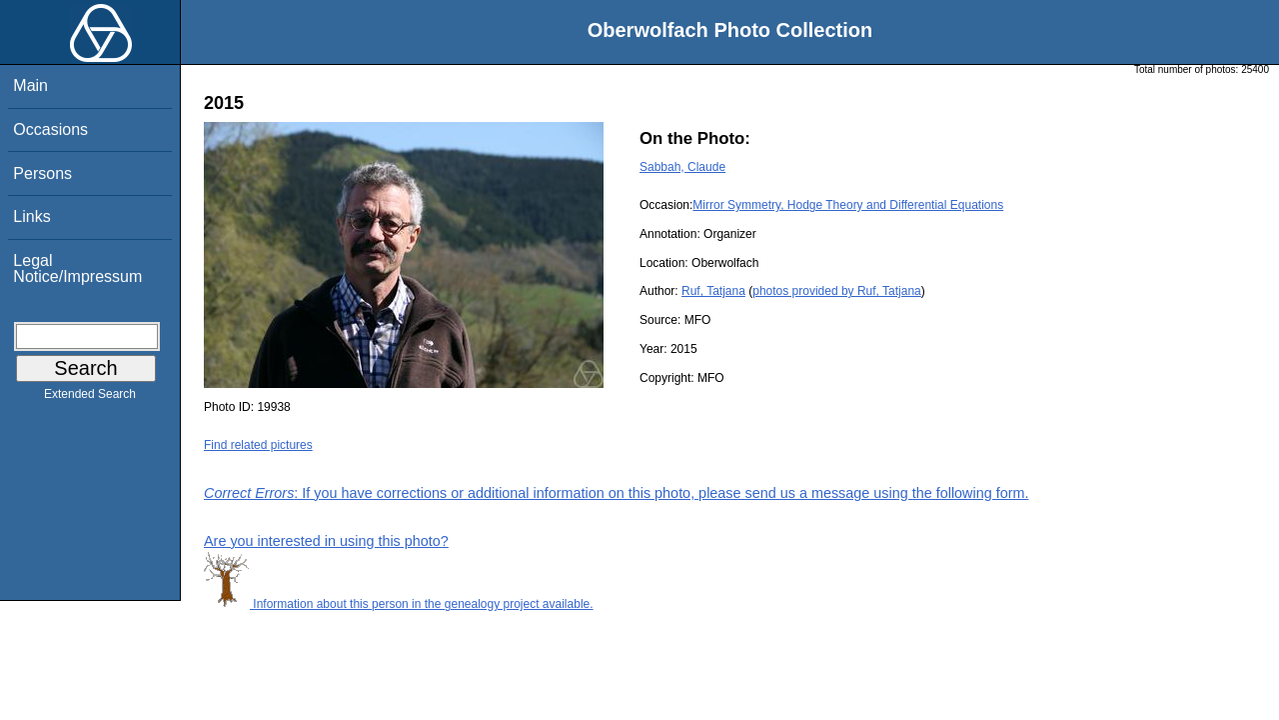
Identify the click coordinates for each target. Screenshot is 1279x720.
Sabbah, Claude (682, 167)
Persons (42, 173)
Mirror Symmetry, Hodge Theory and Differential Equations (847, 205)
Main (30, 85)
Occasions (50, 129)
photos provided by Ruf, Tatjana (836, 291)
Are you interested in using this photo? (326, 541)
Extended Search (90, 398)
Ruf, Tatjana (713, 291)
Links (31, 216)
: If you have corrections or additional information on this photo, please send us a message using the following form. (616, 493)
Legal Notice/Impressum (77, 268)
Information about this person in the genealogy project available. (399, 604)
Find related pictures (258, 445)
